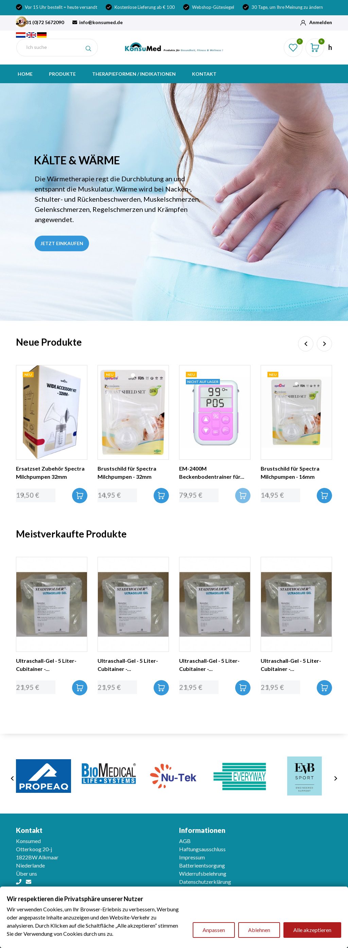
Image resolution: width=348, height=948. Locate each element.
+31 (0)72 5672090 (40, 22)
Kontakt (204, 74)
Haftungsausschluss (202, 849)
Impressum (192, 857)
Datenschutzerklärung (205, 881)
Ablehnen (259, 930)
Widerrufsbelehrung (202, 873)
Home (25, 74)
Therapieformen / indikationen (134, 74)
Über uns (26, 873)
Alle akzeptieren (312, 930)
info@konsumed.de (97, 22)
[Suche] (57, 47)
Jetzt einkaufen (61, 243)
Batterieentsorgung (202, 865)
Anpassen (214, 930)
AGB (185, 841)
